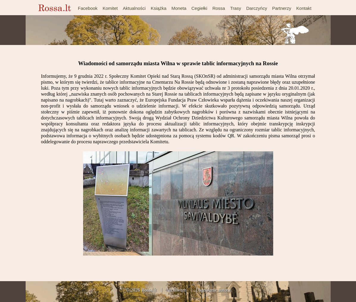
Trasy (235, 8)
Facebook (88, 8)
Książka (159, 8)
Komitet (110, 8)
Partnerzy (281, 8)
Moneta (178, 8)
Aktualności (134, 8)
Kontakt (304, 8)
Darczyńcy (256, 8)
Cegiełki (199, 8)
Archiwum (176, 289)
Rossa (218, 8)
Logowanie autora (213, 289)
